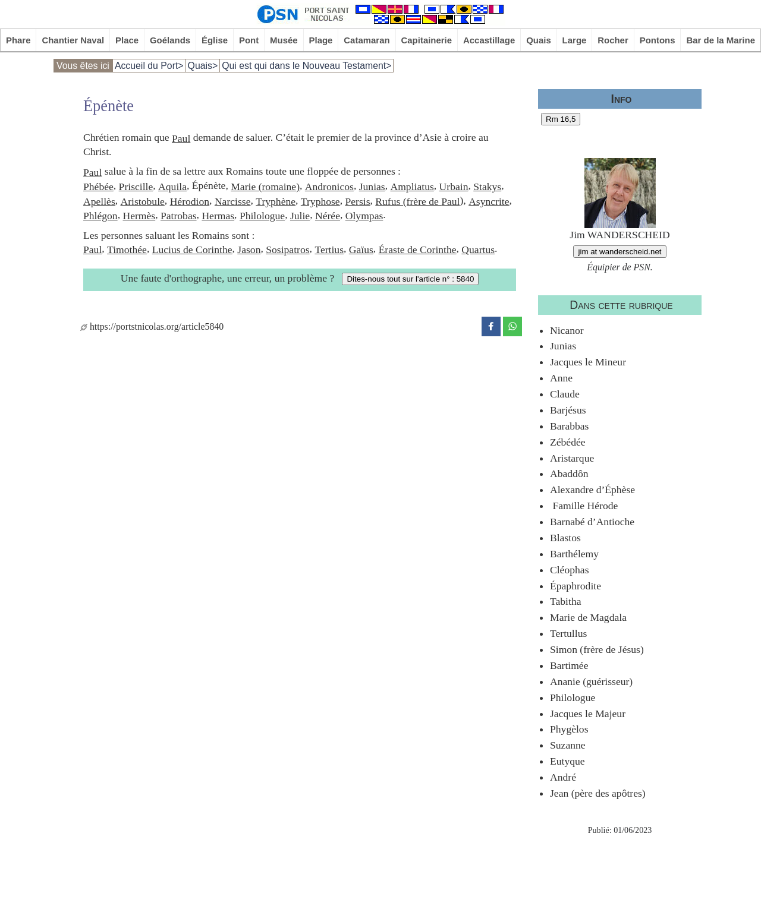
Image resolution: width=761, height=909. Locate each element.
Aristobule (143, 201)
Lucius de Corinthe (192, 249)
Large (574, 40)
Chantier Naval (73, 40)
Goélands (170, 40)
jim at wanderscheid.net (619, 251)
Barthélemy (574, 554)
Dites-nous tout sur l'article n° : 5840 (410, 278)
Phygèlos (569, 729)
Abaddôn (569, 473)
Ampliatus (411, 186)
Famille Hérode (584, 506)
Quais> (203, 66)
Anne (561, 378)
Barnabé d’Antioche (592, 522)
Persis (357, 201)
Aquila (172, 186)
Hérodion (189, 201)
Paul (181, 138)
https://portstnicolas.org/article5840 (152, 326)
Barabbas (569, 426)
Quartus (478, 249)
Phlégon (100, 216)
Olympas (364, 216)
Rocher (613, 40)
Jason (248, 249)
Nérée (327, 216)
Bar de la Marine (720, 40)
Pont (249, 40)
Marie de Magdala (588, 617)
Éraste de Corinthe (418, 249)
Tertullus (568, 633)
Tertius (329, 249)
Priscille (136, 186)
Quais (538, 40)
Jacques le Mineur (588, 362)
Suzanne (568, 745)
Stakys (487, 186)
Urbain (453, 186)
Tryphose (320, 201)
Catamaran (366, 40)
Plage (321, 40)
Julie (300, 216)
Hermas (218, 216)
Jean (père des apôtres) (598, 793)
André (563, 777)
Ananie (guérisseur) (591, 681)
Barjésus (568, 410)
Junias (372, 186)
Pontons (657, 40)
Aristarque (572, 458)
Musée (284, 40)
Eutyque (567, 761)
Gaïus (361, 249)
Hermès (138, 216)
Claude (565, 394)
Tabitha (565, 601)
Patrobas (179, 216)
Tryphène (275, 201)
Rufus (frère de (408, 201)
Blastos (565, 538)
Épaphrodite (575, 586)
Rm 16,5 (561, 119)
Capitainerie (426, 40)
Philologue (262, 216)
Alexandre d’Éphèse (592, 489)
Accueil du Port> (149, 66)
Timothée (127, 249)
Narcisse (233, 201)
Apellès (99, 201)
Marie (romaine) (265, 186)
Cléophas (569, 570)
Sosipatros (287, 249)
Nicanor (567, 330)
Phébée (98, 186)
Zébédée (568, 442)
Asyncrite (488, 201)
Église (215, 40)
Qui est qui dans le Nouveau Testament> (306, 66)
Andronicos (329, 186)
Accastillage (489, 40)
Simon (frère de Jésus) (597, 649)
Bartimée (569, 665)
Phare (18, 40)
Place (127, 40)
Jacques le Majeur (587, 713)
